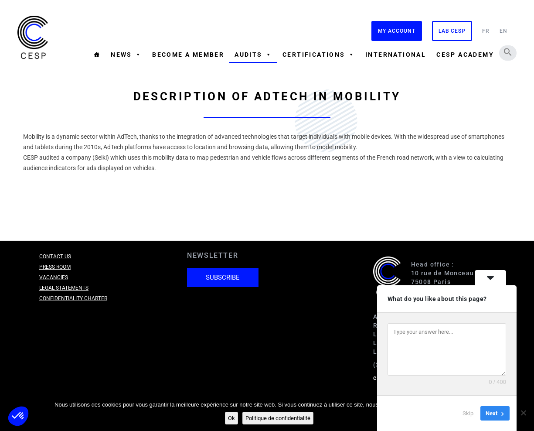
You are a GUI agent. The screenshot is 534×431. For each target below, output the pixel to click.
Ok (231, 418)
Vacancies (53, 277)
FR (486, 31)
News (126, 54)
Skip (468, 413)
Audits (253, 54)
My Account (396, 31)
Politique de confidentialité (277, 418)
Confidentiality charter (73, 298)
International (395, 54)
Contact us (55, 256)
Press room (55, 267)
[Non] (523, 412)
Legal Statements (63, 288)
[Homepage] (96, 54)
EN (503, 31)
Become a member (188, 54)
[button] (507, 52)
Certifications (318, 54)
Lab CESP (452, 31)
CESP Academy (465, 54)
